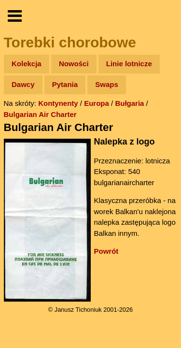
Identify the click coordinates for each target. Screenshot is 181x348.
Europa (96, 103)
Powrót (106, 251)
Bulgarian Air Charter (40, 114)
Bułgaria (129, 103)
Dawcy (23, 84)
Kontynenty (58, 103)
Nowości (74, 63)
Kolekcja (27, 63)
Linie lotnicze (129, 63)
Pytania (65, 84)
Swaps (106, 84)
